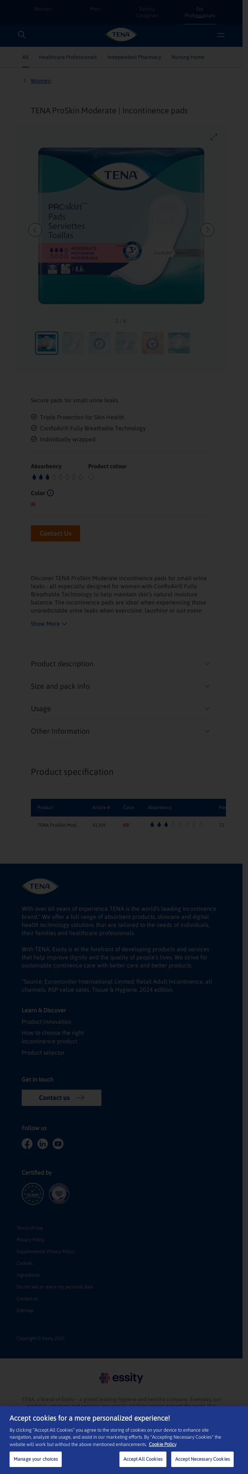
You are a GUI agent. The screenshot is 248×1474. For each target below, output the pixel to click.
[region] (124, 1440)
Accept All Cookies (142, 1459)
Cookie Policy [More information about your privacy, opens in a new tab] (162, 1444)
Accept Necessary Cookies (202, 1459)
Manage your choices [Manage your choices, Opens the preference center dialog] (36, 1459)
